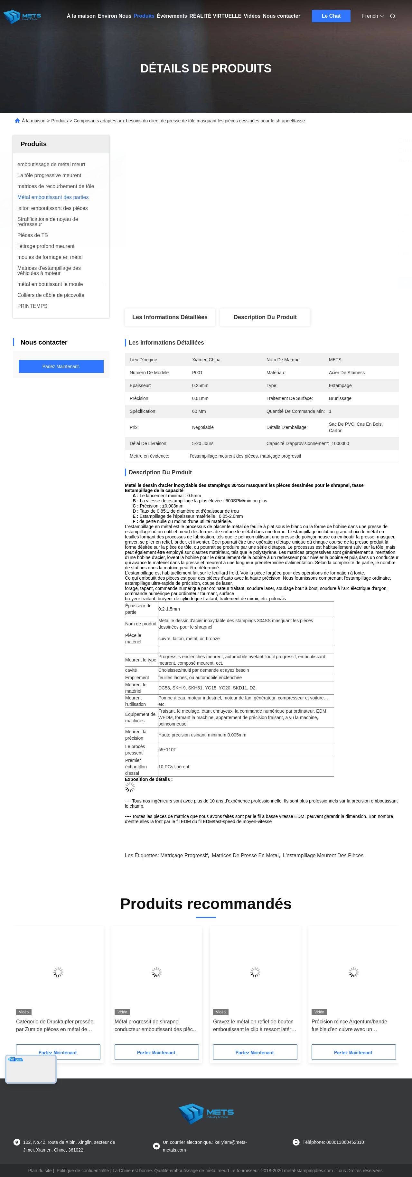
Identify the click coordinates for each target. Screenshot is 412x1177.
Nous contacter (281, 16)
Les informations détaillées (170, 317)
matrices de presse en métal (245, 855)
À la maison (81, 16)
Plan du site (40, 1170)
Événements (172, 16)
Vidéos (252, 16)
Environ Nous (114, 16)
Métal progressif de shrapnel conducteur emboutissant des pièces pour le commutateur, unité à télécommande (156, 1026)
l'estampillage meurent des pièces (323, 855)
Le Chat (331, 16)
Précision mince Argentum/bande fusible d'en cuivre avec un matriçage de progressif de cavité (350, 1026)
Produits (144, 16)
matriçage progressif (184, 855)
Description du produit (265, 317)
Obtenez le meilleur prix (296, 282)
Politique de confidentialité (83, 1170)
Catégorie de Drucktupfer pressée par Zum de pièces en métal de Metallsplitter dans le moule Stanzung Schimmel (54, 1026)
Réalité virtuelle (215, 16)
